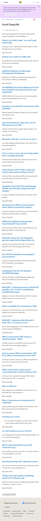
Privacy (5, 513)
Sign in (38, 2)
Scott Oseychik (19, 19)
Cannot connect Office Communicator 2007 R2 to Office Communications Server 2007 (19, 354)
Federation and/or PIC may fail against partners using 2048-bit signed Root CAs (18, 239)
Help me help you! (9, 386)
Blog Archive (10, 19)
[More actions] (37, 19)
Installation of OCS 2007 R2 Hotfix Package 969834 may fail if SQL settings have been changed (19, 188)
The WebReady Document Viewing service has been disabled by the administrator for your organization (20, 89)
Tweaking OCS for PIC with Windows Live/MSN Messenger (16, 272)
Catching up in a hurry (11, 416)
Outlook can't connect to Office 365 (16, 56)
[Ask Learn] (34, 19)
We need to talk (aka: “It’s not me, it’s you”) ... (20, 139)
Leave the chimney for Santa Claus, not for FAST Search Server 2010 (19, 123)
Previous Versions (16, 511)
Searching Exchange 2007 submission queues (20, 461)
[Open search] (33, 2)
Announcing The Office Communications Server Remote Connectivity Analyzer (18, 206)
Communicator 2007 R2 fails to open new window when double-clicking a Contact (18, 170)
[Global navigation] (1, 2)
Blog (24, 511)
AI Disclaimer (6, 511)
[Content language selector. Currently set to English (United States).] (11, 503)
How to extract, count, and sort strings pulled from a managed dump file (20, 154)
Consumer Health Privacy (16, 513)
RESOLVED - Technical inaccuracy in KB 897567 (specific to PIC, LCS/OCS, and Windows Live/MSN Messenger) (20, 289)
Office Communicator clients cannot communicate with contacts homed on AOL (19, 370)
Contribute (31, 511)
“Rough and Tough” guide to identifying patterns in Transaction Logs (18, 476)
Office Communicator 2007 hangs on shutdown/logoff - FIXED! (16, 337)
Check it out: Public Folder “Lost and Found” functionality (19, 41)
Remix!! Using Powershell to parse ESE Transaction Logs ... (17, 446)
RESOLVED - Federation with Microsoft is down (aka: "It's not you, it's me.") (18, 321)
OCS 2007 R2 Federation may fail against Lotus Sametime (18, 255)
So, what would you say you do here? (17, 431)
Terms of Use (30, 513)
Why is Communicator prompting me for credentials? (18, 401)
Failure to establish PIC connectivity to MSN (19, 306)
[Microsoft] (20, 2)
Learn (3, 19)
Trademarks (6, 516)
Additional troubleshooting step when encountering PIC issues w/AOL (17, 222)
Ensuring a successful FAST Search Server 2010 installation (20, 107)
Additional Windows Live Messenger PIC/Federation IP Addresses (16, 72)
